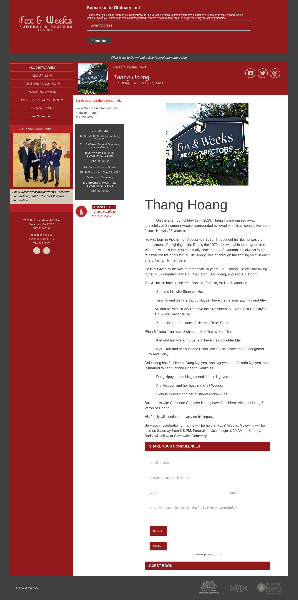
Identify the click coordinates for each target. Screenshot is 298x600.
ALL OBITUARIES (42, 67)
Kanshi (219, 555)
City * (153, 492)
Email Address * (161, 462)
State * (235, 492)
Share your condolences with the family (193, 507)
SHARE (158, 546)
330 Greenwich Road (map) (100, 182)
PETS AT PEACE (42, 107)
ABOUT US (42, 75)
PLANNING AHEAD (42, 91)
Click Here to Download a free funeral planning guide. (149, 58)
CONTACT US (41, 116)
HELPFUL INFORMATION (42, 99)
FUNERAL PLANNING (42, 83)
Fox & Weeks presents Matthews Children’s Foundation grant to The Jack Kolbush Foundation (40, 196)
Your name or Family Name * (170, 477)
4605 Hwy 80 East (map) (99, 152)
